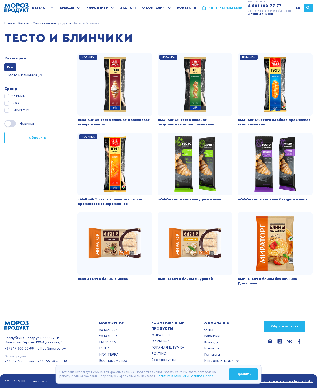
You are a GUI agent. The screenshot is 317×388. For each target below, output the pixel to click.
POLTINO (159, 353)
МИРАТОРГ (160, 335)
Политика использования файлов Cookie (287, 381)
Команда (211, 342)
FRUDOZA (107, 342)
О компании (153, 7)
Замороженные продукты (51, 23)
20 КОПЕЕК (108, 330)
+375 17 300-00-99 (19, 348)
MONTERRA (109, 354)
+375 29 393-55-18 (52, 361)
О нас (209, 330)
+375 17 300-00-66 (19, 361)
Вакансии (212, 336)
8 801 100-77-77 (265, 6)
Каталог (40, 7)
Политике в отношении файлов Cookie (185, 376)
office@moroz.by (51, 348)
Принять (243, 374)
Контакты (186, 7)
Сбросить (37, 137)
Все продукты (163, 360)
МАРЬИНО (160, 341)
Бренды (67, 7)
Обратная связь (284, 326)
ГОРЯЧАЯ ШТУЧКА (167, 347)
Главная (10, 23)
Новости (211, 348)
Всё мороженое (113, 360)
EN (298, 8)
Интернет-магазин (225, 7)
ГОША (104, 348)
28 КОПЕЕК (108, 336)
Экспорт (128, 7)
